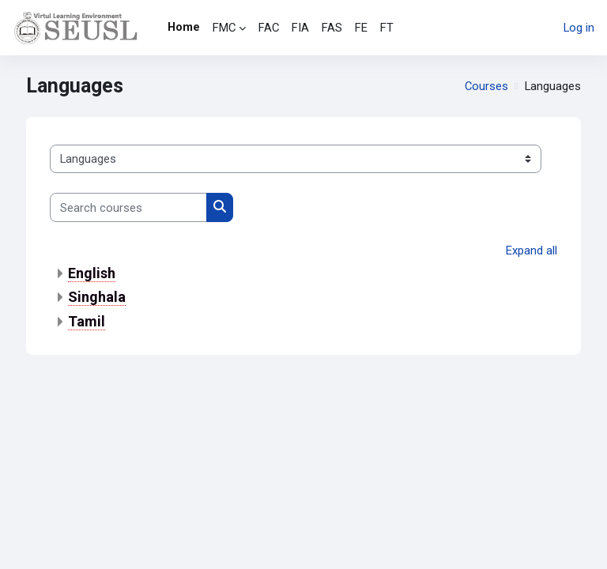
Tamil (86, 321)
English (91, 273)
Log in (579, 28)
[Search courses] (128, 207)
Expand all (531, 250)
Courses (486, 86)
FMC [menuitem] (224, 28)
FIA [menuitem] (300, 28)
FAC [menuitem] (268, 28)
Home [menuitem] (184, 27)
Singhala (97, 296)
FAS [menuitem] (332, 28)
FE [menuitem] (361, 28)
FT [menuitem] (387, 28)
